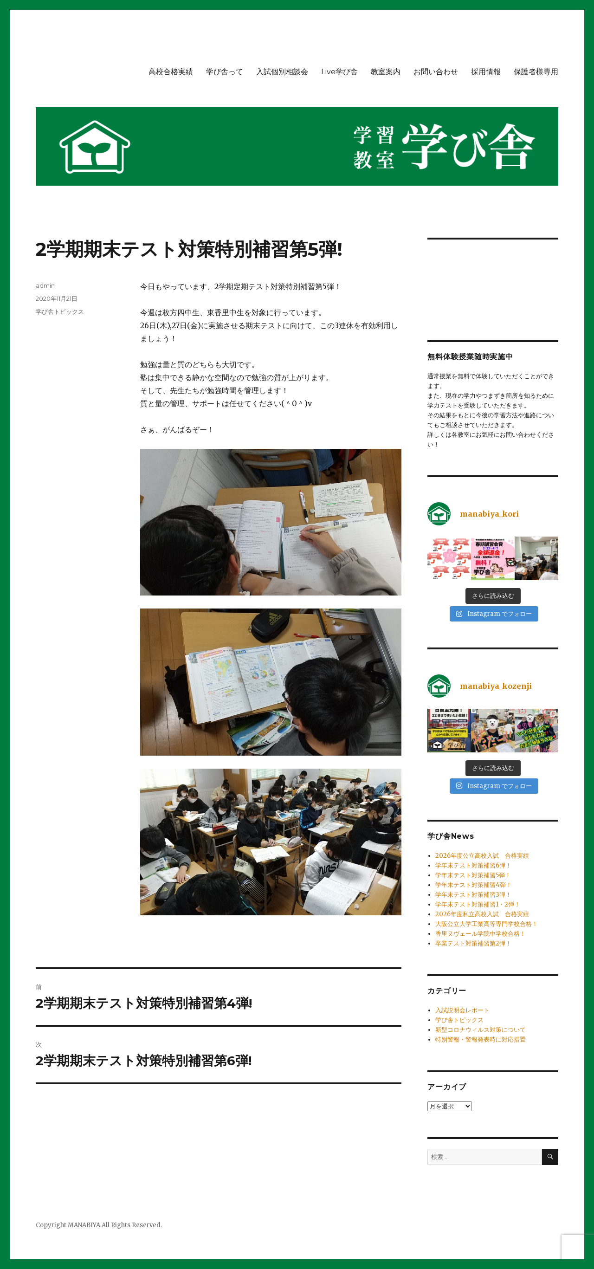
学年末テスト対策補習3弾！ (473, 895)
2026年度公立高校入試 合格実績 (482, 856)
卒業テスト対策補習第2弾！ (473, 943)
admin (45, 285)
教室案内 (385, 71)
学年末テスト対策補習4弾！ (473, 885)
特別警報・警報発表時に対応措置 (480, 1039)
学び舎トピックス (60, 311)
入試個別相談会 (282, 71)
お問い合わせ (435, 71)
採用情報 (486, 71)
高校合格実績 (170, 71)
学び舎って (224, 71)
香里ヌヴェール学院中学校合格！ (480, 934)
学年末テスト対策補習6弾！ (473, 865)
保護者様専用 (536, 71)
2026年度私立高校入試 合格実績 (482, 914)
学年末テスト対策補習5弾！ (473, 875)
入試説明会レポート (462, 1010)
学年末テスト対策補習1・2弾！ (477, 904)
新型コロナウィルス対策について (480, 1030)
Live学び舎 (339, 71)
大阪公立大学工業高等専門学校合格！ (486, 924)
